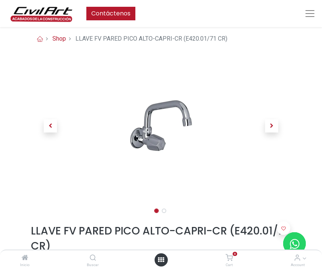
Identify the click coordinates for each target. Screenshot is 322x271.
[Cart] (229, 258)
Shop (59, 38)
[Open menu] (161, 259)
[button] (50, 125)
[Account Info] (297, 258)
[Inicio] (24, 258)
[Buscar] (93, 258)
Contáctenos (110, 13)
